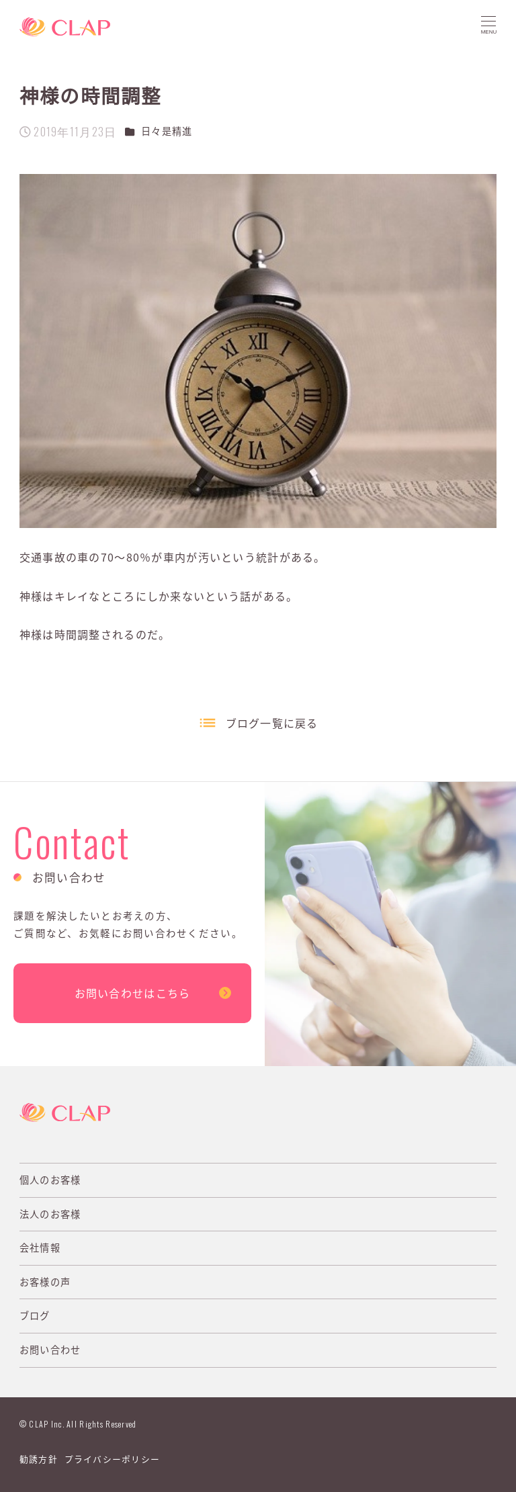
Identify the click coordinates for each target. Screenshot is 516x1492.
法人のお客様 (50, 1214)
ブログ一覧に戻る (272, 723)
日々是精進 (166, 131)
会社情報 (39, 1247)
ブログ (34, 1315)
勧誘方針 (38, 1458)
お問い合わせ (50, 1349)
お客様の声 (45, 1281)
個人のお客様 (50, 1179)
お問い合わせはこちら (133, 993)
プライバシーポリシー (112, 1458)
